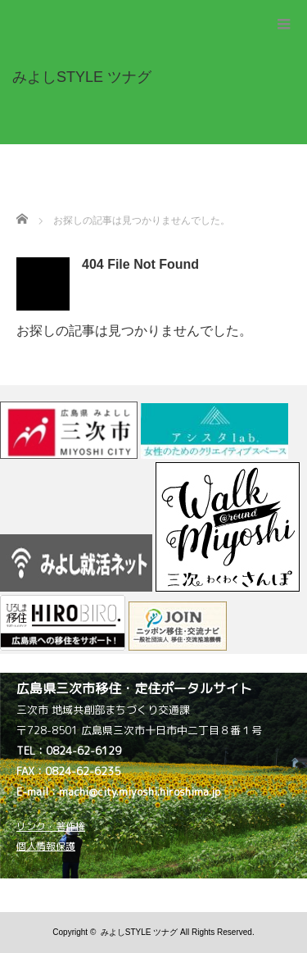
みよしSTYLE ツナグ (139, 932)
